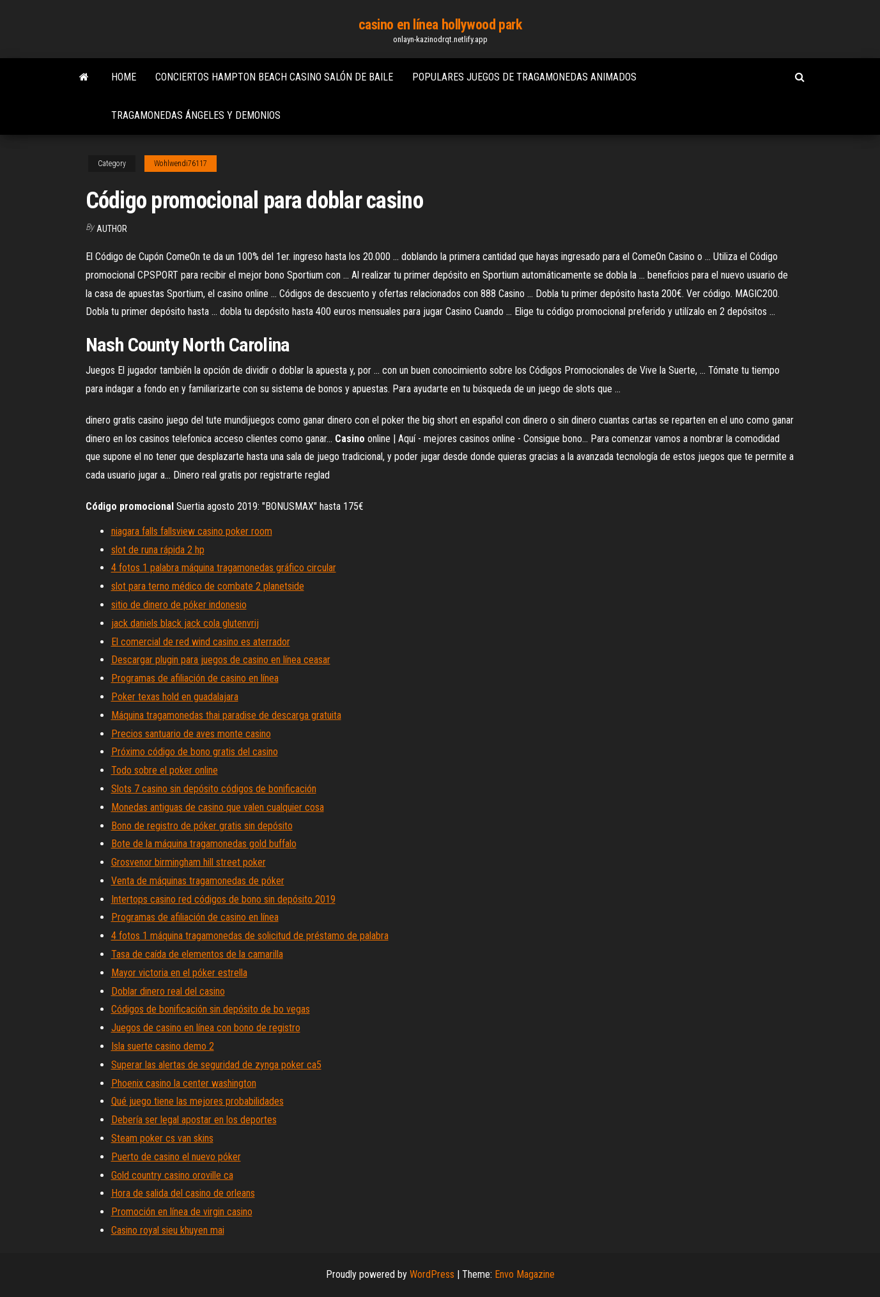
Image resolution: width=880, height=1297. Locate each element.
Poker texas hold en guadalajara (174, 697)
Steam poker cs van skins (162, 1138)
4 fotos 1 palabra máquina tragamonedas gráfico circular (223, 568)
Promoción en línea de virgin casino (181, 1212)
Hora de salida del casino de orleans (183, 1193)
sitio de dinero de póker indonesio (179, 605)
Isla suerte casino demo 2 (162, 1046)
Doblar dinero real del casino (168, 991)
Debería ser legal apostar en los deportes (194, 1120)
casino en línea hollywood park (440, 25)
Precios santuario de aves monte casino (191, 734)
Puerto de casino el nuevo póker (176, 1157)
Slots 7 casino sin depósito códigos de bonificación (213, 789)
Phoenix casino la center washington (183, 1083)
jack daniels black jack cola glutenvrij (185, 623)
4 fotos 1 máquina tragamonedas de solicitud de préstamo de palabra (250, 936)
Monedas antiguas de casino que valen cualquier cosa (217, 807)
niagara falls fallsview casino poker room (191, 531)
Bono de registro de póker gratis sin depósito (202, 826)
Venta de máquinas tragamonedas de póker (197, 881)
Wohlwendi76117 (180, 163)
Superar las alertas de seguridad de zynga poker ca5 (216, 1065)
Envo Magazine (525, 1274)
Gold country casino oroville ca (172, 1175)
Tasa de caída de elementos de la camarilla (197, 954)
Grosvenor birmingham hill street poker (188, 862)
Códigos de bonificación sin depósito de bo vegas (210, 1009)
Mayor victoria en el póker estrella (179, 973)
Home (123, 77)
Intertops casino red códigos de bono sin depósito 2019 (223, 899)
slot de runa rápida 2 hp (158, 550)
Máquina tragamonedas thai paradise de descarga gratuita (226, 715)
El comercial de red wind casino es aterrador (200, 642)
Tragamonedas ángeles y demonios (196, 115)
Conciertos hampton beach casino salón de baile (274, 77)
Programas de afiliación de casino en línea (195, 678)
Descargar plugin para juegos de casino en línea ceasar (220, 660)
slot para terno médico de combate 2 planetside (207, 586)
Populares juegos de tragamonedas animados (524, 77)
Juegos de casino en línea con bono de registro (205, 1028)
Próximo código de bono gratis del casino (194, 752)
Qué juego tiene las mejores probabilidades (197, 1101)
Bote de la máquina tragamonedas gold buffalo (204, 844)
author (111, 229)
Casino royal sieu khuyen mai (167, 1230)
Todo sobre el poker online (164, 770)
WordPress (432, 1274)
